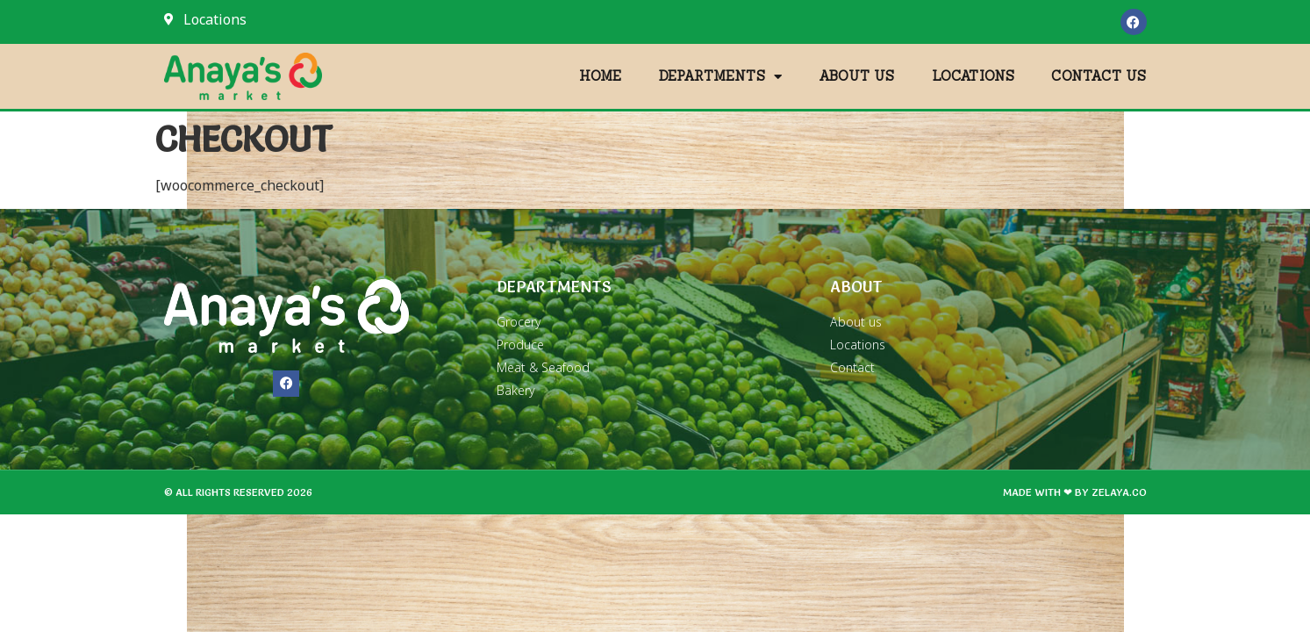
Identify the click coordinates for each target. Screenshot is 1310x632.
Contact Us (1098, 76)
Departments (720, 76)
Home (600, 76)
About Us (857, 76)
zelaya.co (1119, 492)
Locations (973, 76)
